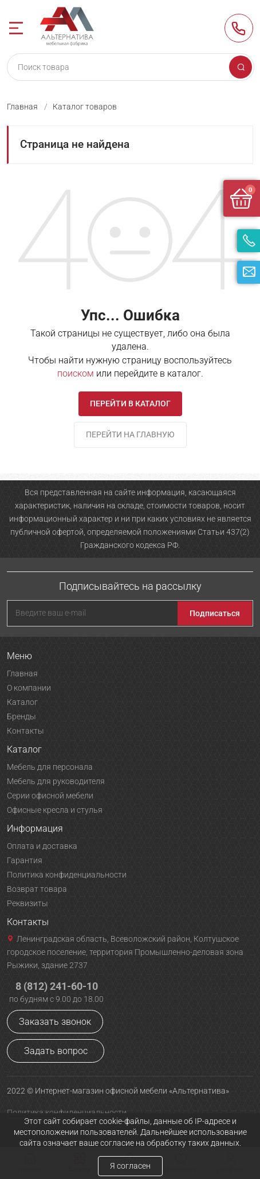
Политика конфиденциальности (67, 874)
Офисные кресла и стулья (55, 809)
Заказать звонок (55, 1021)
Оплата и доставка (42, 846)
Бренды (21, 716)
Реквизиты (27, 903)
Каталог (22, 702)
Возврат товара (37, 889)
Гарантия (24, 860)
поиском (75, 373)
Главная (22, 106)
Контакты (25, 730)
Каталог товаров (85, 106)
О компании (29, 687)
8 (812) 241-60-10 (238, 28)
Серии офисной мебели (50, 795)
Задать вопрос (56, 1050)
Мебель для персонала (50, 766)
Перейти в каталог (130, 403)
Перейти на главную (130, 434)
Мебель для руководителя (56, 781)
